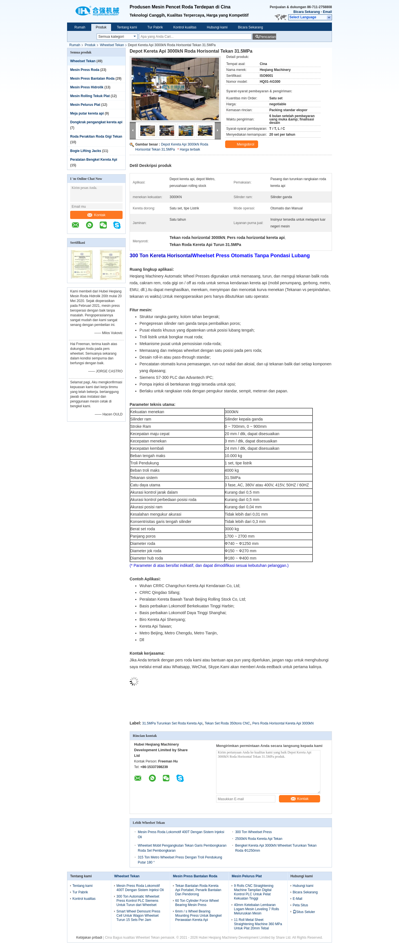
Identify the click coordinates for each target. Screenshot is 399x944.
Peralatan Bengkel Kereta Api (93, 160)
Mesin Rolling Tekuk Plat (90, 96)
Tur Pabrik (155, 27)
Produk (101, 27)
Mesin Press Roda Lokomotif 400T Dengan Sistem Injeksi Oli (140, 888)
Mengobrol (242, 144)
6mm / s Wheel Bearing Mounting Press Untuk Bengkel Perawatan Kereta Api (198, 915)
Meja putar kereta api (87, 113)
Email (327, 12)
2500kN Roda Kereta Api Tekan (258, 839)
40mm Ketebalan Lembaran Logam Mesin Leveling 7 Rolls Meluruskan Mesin (256, 909)
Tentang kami (127, 27)
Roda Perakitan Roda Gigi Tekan (96, 136)
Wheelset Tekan (112, 45)
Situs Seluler (304, 912)
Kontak (96, 215)
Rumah (79, 27)
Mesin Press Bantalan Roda (92, 78)
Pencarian (267, 37)
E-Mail (297, 899)
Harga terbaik (190, 149)
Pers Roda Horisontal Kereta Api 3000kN (283, 723)
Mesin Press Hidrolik (86, 87)
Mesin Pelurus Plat (85, 105)
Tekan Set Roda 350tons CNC (227, 723)
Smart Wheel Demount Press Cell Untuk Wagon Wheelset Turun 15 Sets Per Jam (138, 915)
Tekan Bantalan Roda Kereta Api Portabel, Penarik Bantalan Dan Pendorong (198, 890)
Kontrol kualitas (184, 27)
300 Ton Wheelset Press (253, 832)
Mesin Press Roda (84, 70)
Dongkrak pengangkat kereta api (96, 122)
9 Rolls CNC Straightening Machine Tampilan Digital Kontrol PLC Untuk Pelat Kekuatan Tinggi (253, 892)
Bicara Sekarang (306, 12)
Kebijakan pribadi (89, 937)
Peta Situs (300, 905)
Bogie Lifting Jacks (85, 151)
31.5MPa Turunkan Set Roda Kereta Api (172, 723)
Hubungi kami (217, 27)
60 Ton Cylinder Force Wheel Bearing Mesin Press (197, 903)
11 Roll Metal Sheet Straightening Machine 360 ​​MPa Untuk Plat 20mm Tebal (258, 924)
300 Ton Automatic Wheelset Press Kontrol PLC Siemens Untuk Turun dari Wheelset (137, 900)
